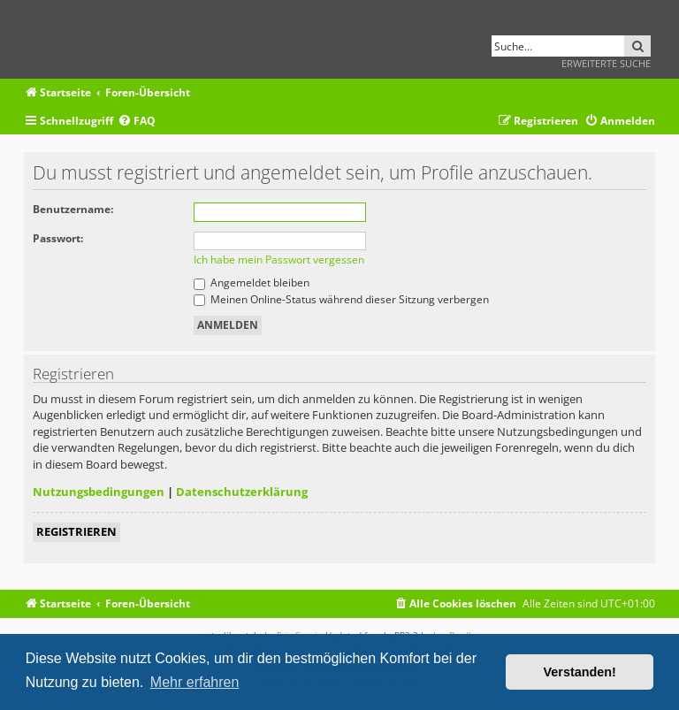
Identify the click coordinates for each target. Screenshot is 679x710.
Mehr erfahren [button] (195, 682)
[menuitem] (137, 122)
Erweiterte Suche (606, 63)
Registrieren (76, 531)
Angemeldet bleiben (251, 282)
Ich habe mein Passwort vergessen (279, 259)
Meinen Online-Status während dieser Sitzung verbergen (341, 299)
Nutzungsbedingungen (98, 492)
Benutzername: (73, 209)
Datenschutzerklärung (242, 492)
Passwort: (58, 238)
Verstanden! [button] (580, 672)
